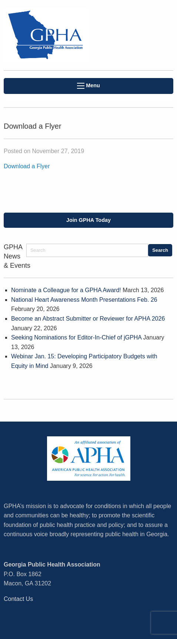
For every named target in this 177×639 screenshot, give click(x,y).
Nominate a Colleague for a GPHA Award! (66, 290)
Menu (88, 85)
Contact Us (18, 599)
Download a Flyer (27, 166)
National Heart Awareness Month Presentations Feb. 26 (84, 300)
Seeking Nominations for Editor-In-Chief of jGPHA (76, 337)
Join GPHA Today (88, 220)
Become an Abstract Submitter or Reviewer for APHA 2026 (88, 318)
